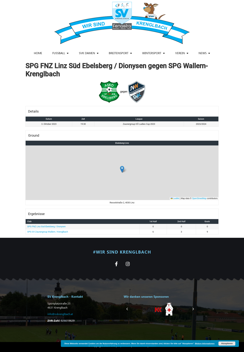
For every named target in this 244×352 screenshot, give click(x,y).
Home (38, 53)
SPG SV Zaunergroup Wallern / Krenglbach (47, 231)
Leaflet (175, 198)
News (204, 53)
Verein (181, 53)
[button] (122, 169)
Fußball (60, 53)
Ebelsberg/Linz (122, 143)
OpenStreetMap (199, 198)
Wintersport (153, 53)
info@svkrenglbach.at (60, 314)
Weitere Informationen (205, 343)
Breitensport (120, 53)
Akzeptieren (227, 343)
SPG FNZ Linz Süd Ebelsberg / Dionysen (46, 226)
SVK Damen (89, 53)
